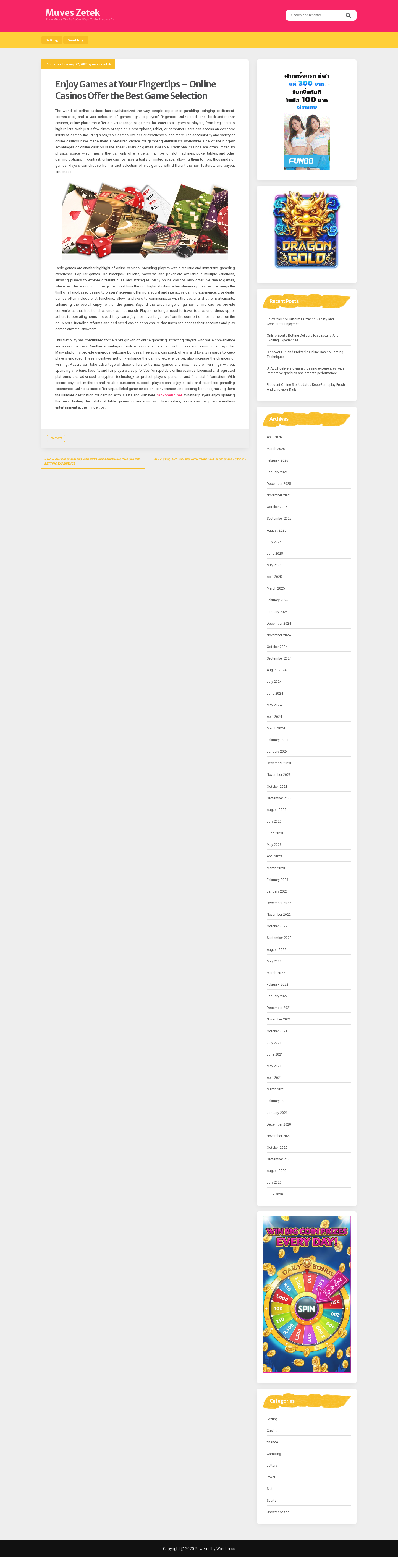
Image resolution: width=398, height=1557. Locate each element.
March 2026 (276, 449)
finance (272, 1442)
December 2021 (279, 1008)
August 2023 (276, 810)
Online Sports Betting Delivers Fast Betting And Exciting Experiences (303, 338)
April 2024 (274, 717)
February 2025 (277, 600)
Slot (270, 1489)
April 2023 (274, 856)
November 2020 (279, 1136)
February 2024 (277, 740)
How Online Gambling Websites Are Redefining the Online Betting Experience (91, 462)
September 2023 (279, 798)
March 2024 (276, 728)
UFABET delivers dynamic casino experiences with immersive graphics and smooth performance (305, 371)
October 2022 (277, 926)
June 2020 (275, 1194)
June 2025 (275, 554)
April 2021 (274, 1078)
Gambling (75, 40)
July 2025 (274, 542)
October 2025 (277, 507)
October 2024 (277, 647)
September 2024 (279, 658)
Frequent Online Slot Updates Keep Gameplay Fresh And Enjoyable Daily (306, 387)
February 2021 (277, 1101)
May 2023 (274, 845)
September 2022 (279, 938)
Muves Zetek (73, 12)
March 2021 (276, 1089)
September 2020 (279, 1159)
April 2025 (274, 577)
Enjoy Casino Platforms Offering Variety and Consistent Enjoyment (300, 321)
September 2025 (279, 518)
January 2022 (277, 996)
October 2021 (277, 1031)
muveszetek (101, 64)
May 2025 (274, 565)
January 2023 (277, 891)
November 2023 (279, 775)
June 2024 (275, 693)
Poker (271, 1477)
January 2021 (277, 1113)
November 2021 (279, 1019)
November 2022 (279, 915)
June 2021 (275, 1054)
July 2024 (274, 682)
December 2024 (279, 624)
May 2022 (274, 961)
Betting (52, 40)
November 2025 (279, 495)
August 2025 (276, 530)
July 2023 (274, 821)
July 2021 (274, 1043)
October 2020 (277, 1148)
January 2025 (277, 612)
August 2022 (276, 950)
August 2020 (276, 1171)
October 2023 (277, 787)
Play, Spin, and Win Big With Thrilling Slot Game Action (198, 459)
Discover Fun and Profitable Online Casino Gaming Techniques (305, 354)
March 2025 (276, 588)
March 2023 (276, 868)
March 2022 (276, 973)
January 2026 (277, 472)
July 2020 (274, 1182)
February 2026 (277, 460)
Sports (271, 1501)
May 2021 (274, 1066)
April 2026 (274, 437)
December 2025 (279, 484)
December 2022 (279, 903)
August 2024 (276, 670)
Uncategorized (278, 1512)
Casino (56, 438)
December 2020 (279, 1124)
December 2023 (279, 763)
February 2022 (277, 984)
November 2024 (279, 635)
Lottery (272, 1465)
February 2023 (277, 880)
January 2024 (277, 751)
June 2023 (275, 833)
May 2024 (274, 705)
